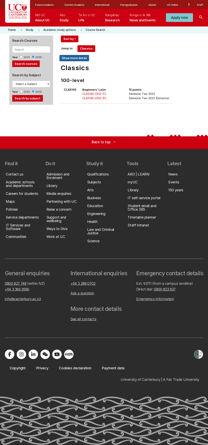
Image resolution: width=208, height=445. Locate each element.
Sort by (68, 39)
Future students (44, 4)
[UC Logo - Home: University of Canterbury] (17, 11)
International (102, 4)
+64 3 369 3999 (17, 289)
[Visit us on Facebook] (9, 354)
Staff (200, 4)
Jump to (67, 48)
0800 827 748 (15, 283)
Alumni (152, 4)
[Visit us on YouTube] (57, 354)
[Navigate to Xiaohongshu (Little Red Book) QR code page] (68, 354)
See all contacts (83, 319)
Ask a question (82, 293)
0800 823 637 (165, 289)
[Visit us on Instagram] (21, 354)
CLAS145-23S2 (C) (94, 93)
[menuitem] (42, 17)
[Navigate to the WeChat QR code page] (45, 354)
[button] (179, 17)
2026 (38, 57)
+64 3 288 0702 (83, 283)
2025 (27, 57)
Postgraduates (129, 4)
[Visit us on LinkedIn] (33, 354)
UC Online (172, 4)
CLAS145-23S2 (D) (94, 98)
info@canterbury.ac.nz (23, 299)
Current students (74, 4)
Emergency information (155, 299)
